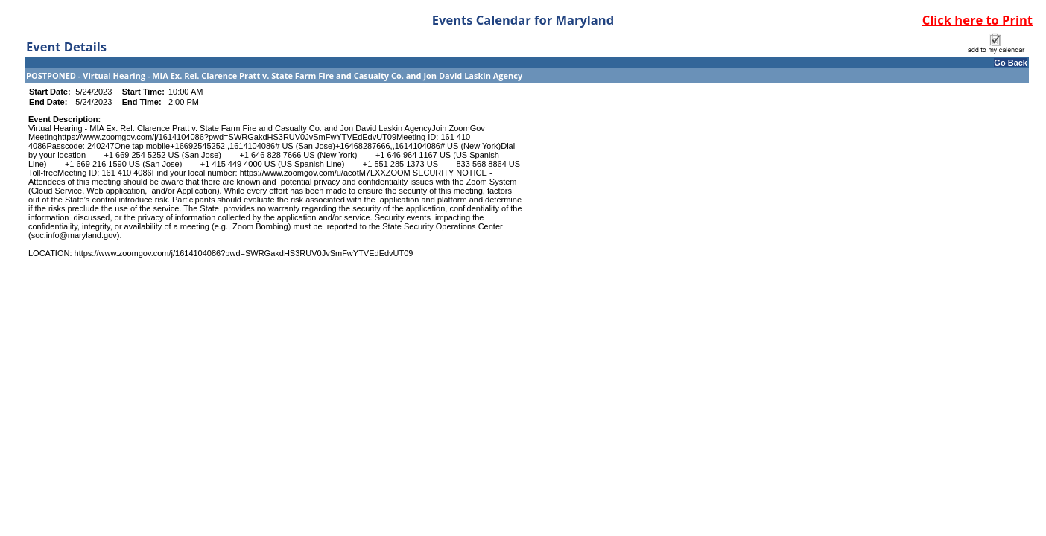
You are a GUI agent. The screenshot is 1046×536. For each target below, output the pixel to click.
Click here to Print (977, 19)
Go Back (1010, 62)
